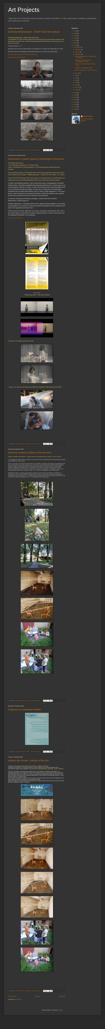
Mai (76, 80)
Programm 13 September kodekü (24, 709)
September (78, 54)
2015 (75, 102)
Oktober (77, 52)
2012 (75, 109)
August (77, 73)
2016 (75, 99)
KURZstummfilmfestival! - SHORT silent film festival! (33, 32)
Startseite (37, 996)
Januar (77, 89)
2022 (75, 40)
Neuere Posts (12, 996)
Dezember (78, 47)
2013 (75, 106)
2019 (75, 92)
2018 (75, 95)
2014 (75, 104)
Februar (77, 87)
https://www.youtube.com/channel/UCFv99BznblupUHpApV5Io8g (22, 54)
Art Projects (23, 9)
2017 (75, 97)
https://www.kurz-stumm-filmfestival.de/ (17, 57)
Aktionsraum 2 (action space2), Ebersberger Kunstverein (36, 159)
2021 (75, 42)
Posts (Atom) (18, 999)
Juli (76, 75)
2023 (75, 38)
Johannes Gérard (88, 116)
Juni (76, 78)
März (76, 85)
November (78, 49)
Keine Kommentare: (36, 150)
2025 (75, 33)
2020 (75, 45)
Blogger (60, 1010)
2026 (75, 31)
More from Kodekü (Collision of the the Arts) (29, 452)
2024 (75, 35)
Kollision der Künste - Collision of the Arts (28, 760)
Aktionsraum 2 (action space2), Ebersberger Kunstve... (83, 61)
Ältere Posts (62, 996)
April (76, 82)
